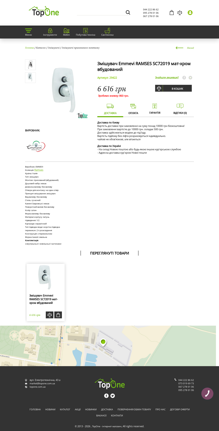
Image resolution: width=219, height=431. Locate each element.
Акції (78, 409)
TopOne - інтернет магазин (107, 426)
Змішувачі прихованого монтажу (80, 47)
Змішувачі (54, 47)
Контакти (117, 415)
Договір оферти (180, 409)
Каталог (41, 47)
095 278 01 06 (151, 12)
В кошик (177, 88)
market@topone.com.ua (42, 383)
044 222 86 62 (151, 9)
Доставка (107, 409)
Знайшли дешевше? (167, 77)
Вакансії (101, 415)
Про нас (160, 409)
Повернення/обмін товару (134, 409)
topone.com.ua (37, 386)
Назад (190, 47)
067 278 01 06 (151, 16)
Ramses (38, 170)
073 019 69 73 (186, 383)
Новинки (91, 409)
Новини (50, 409)
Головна (29, 47)
